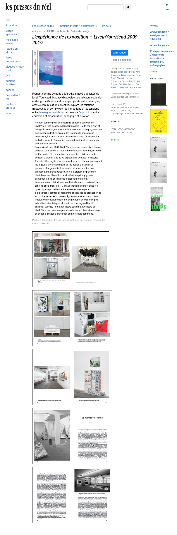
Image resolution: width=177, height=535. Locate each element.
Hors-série (105, 25)
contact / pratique (11, 106)
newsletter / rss (13, 97)
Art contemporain (159, 45)
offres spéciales (11, 32)
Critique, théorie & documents (77, 25)
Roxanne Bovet (127, 72)
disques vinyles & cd (15, 68)
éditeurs (37, 31)
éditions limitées (10, 82)
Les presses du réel (43, 25)
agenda (10, 90)
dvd (8, 75)
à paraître (11, 25)
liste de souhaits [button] (122, 59)
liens (8, 113)
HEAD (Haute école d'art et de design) (68, 31)
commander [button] (119, 52)
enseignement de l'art (52, 112)
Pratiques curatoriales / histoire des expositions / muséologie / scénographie (162, 58)
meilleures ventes (12, 41)
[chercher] (105, 7)
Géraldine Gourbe (127, 84)
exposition (86, 112)
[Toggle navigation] (8, 19)
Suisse (153, 71)
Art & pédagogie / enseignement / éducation (159, 35)
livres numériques (13, 59)
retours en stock (12, 50)
